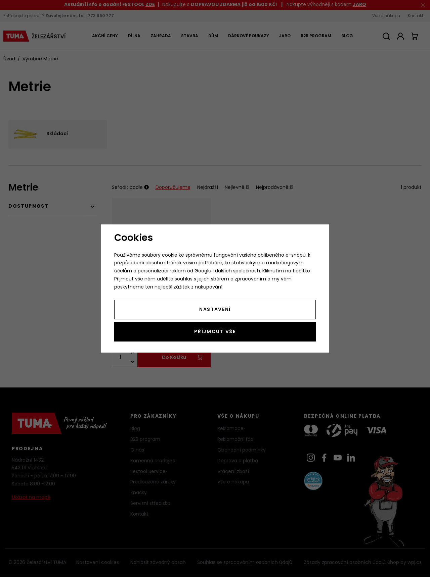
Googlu (203, 271)
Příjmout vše (214, 331)
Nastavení (215, 309)
